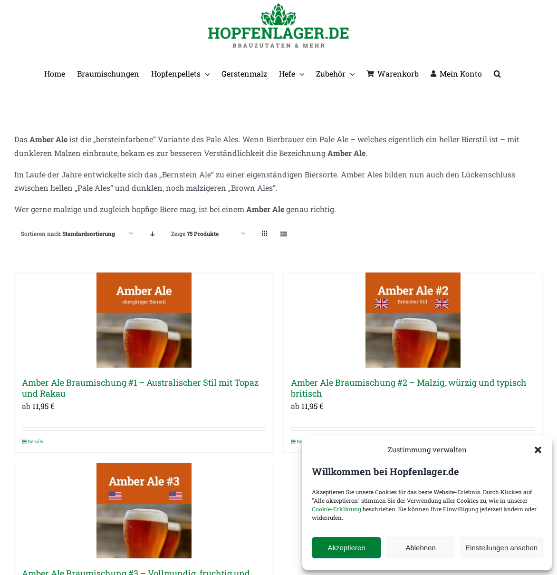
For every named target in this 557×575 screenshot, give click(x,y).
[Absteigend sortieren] (152, 234)
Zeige (195, 233)
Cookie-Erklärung (336, 509)
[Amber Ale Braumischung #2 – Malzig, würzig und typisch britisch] (413, 320)
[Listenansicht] (283, 233)
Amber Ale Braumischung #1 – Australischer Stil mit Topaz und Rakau (140, 388)
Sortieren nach (68, 233)
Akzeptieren (346, 548)
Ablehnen (420, 548)
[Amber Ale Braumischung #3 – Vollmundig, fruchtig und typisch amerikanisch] (144, 510)
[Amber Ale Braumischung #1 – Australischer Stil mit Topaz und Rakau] (144, 320)
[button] (538, 450)
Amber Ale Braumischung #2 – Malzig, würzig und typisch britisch (409, 388)
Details (35, 442)
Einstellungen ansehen (501, 548)
